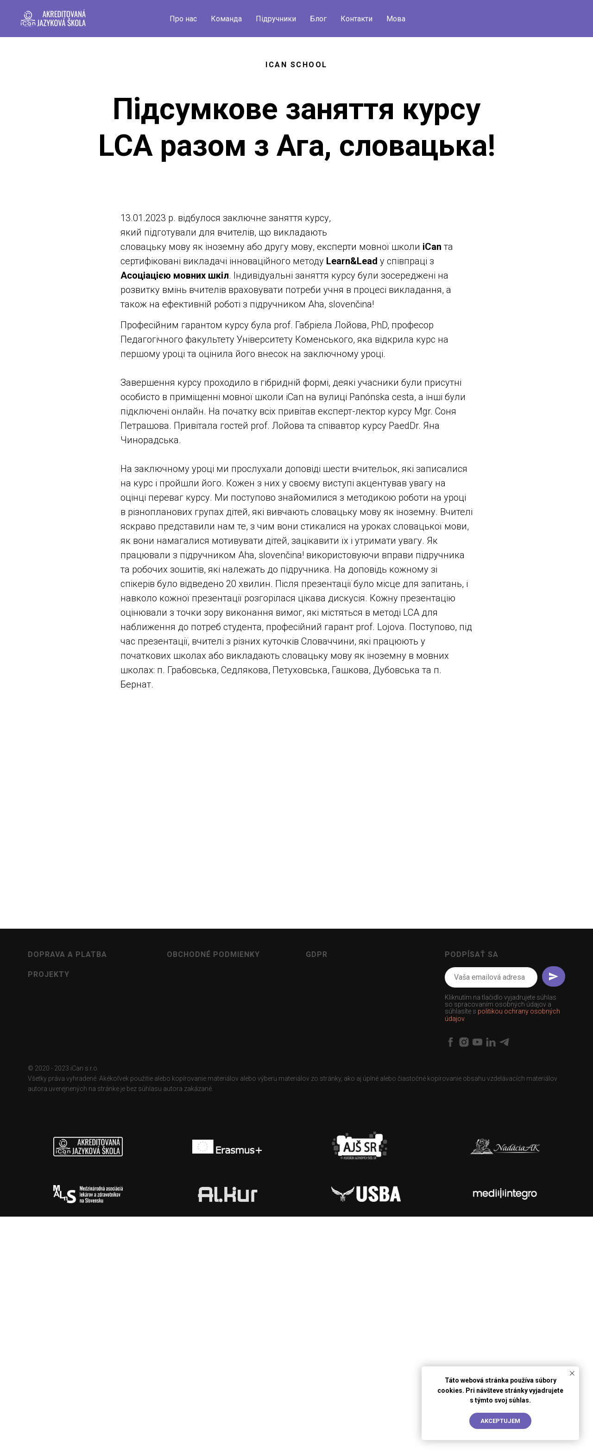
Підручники (276, 18)
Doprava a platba (67, 1148)
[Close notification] (572, 1373)
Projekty (48, 1169)
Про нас (183, 18)
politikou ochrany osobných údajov (502, 1209)
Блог (318, 18)
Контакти (356, 18)
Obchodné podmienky (213, 1148)
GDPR (317, 1148)
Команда (226, 18)
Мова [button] (395, 18)
